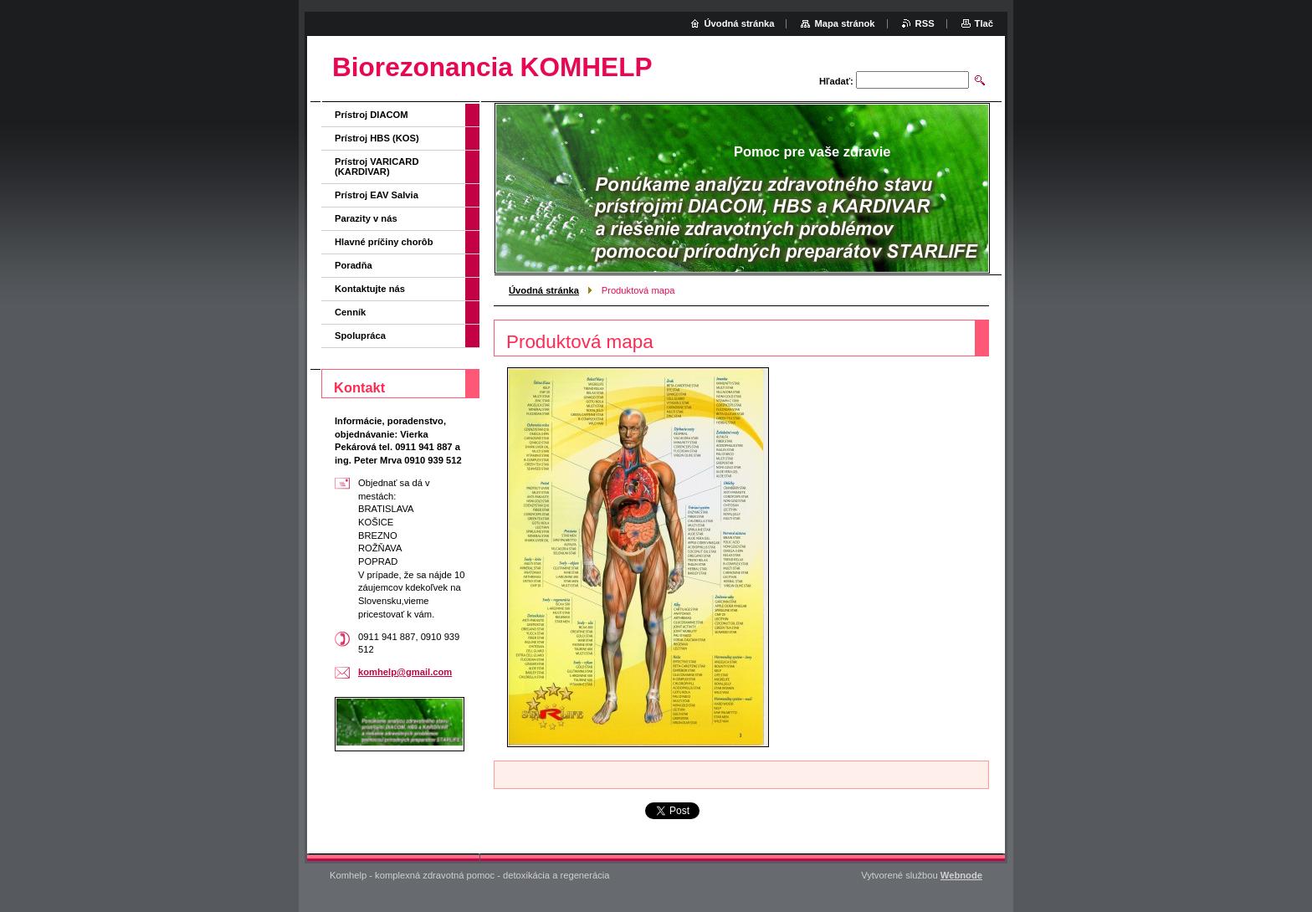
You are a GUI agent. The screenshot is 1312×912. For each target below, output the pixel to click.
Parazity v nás (366, 218)
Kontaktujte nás (370, 289)
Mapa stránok (844, 23)
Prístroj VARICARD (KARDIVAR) (377, 166)
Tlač (984, 23)
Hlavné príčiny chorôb (384, 242)
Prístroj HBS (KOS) (377, 138)
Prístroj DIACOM (371, 115)
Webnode (961, 875)
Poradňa (353, 265)
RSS (925, 23)
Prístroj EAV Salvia (376, 195)
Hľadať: (836, 81)
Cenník (350, 312)
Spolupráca (360, 335)
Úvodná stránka (544, 290)
